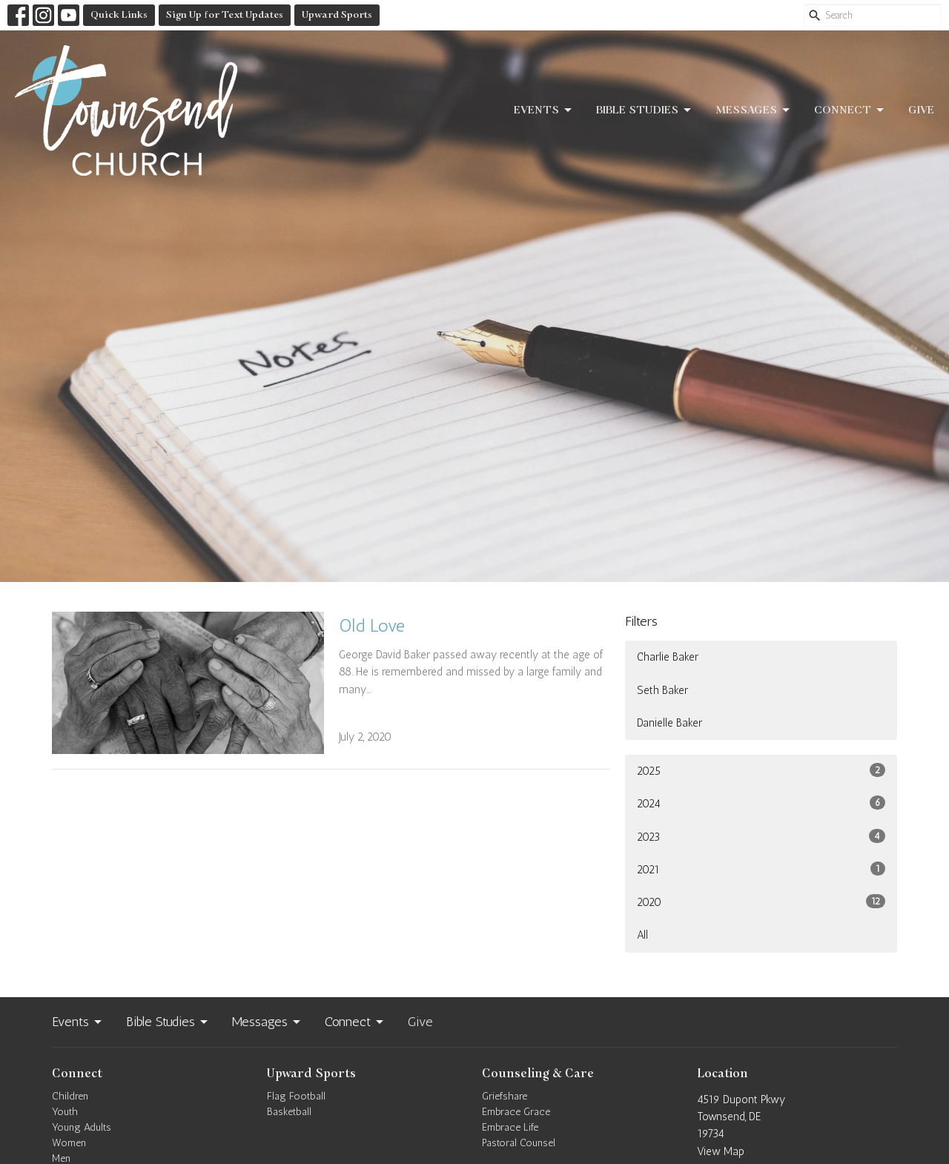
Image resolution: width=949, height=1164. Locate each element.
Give (921, 110)
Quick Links (119, 15)
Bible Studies (644, 110)
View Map (720, 1151)
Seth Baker (662, 690)
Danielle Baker (669, 723)
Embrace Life (510, 1127)
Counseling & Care (538, 1073)
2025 (761, 770)
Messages (753, 110)
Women (69, 1143)
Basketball (289, 1111)
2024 (761, 803)
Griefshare (504, 1096)
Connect (850, 110)
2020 (761, 901)
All (642, 935)
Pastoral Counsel (518, 1143)
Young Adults (81, 1127)
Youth (65, 1111)
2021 (761, 869)
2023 (761, 836)
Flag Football (296, 1096)
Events (544, 110)
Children (70, 1096)
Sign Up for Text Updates (224, 15)
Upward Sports (337, 15)
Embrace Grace (516, 1111)
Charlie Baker (667, 657)
